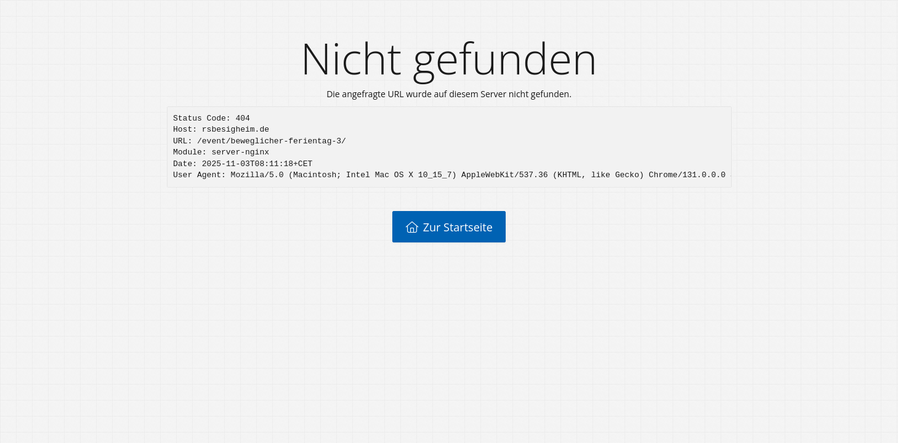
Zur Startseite (449, 227)
